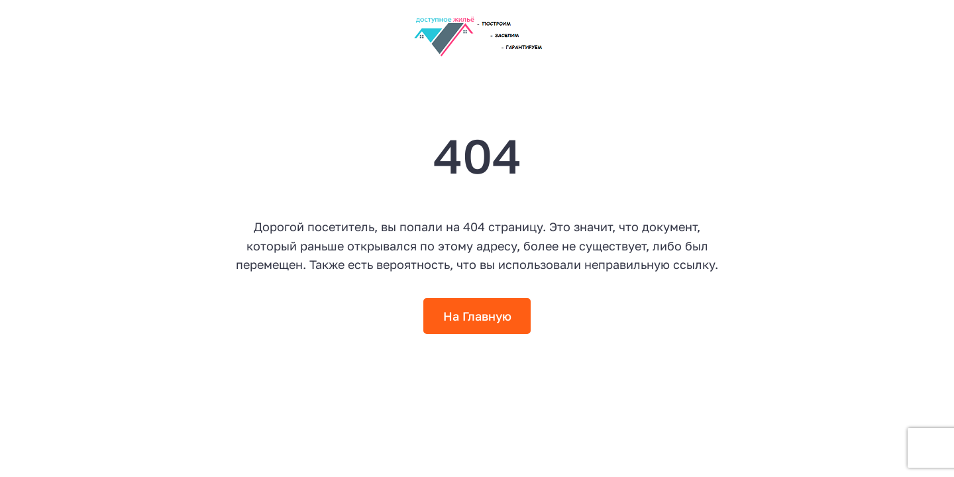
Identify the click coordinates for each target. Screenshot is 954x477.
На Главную (477, 316)
